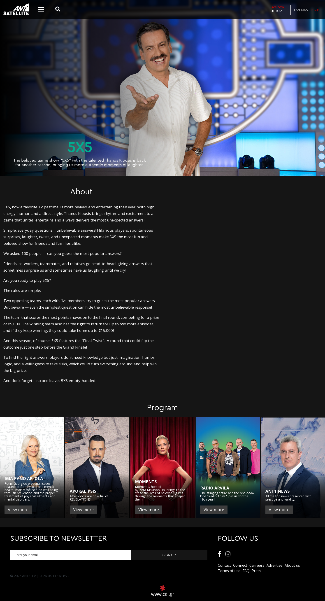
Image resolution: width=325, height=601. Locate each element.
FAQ (246, 570)
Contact (224, 565)
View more (18, 509)
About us (292, 565)
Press (256, 570)
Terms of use (229, 570)
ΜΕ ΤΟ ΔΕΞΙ (278, 9)
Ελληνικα (301, 10)
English (316, 10)
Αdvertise (274, 565)
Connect (240, 565)
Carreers (256, 565)
